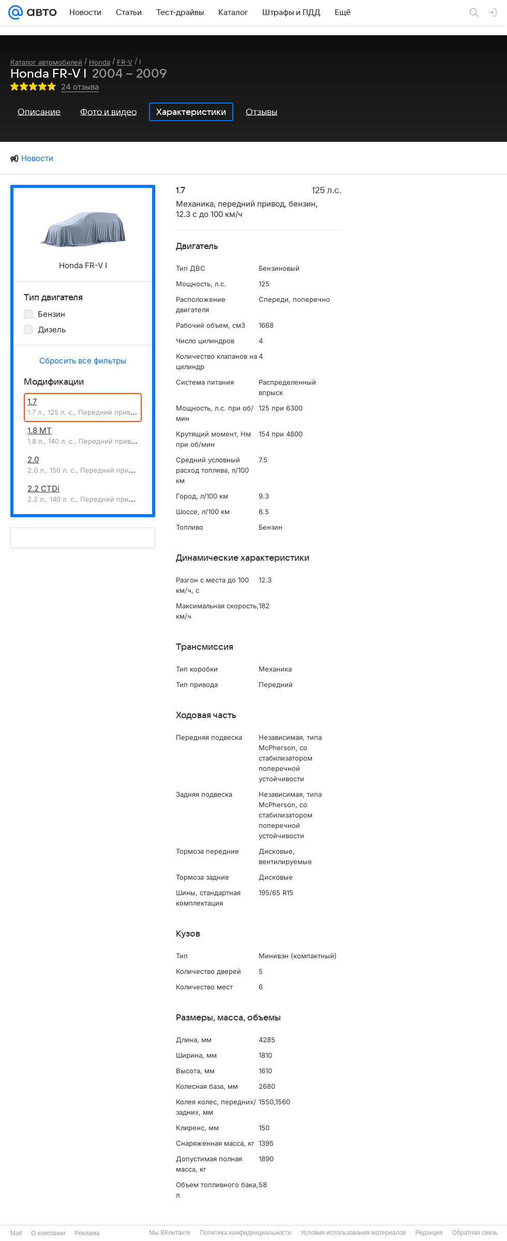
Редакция (429, 1232)
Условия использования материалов (353, 1232)
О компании (48, 1233)
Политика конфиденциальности (245, 1232)
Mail (16, 1233)
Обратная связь (475, 1232)
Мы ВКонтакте (169, 1232)
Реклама (86, 1233)
